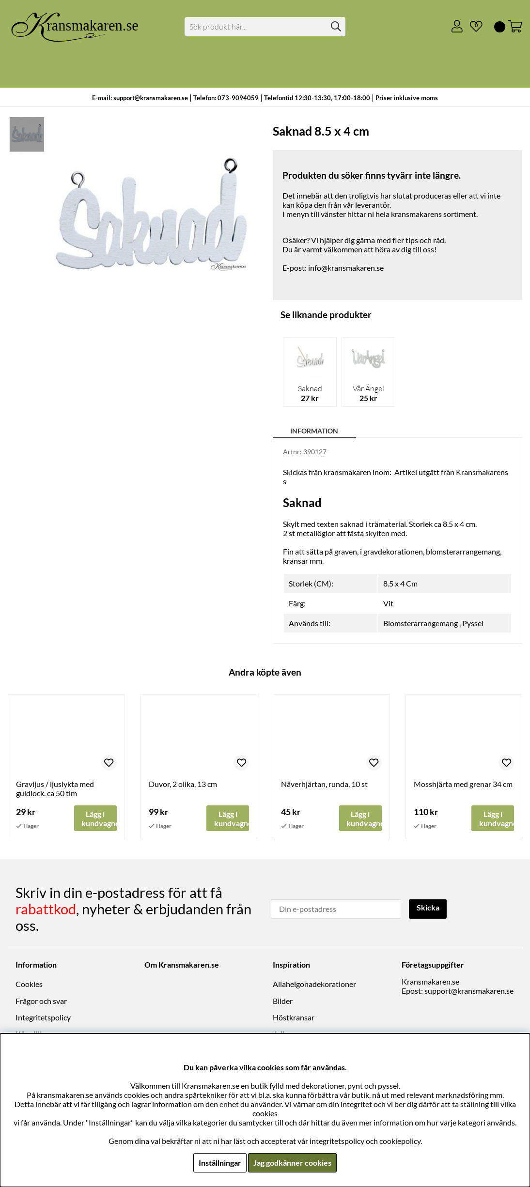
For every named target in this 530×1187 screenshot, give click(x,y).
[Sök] (265, 26)
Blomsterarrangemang (420, 623)
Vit (388, 603)
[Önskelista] (472, 26)
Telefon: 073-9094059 (226, 98)
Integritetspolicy (43, 1017)
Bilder (283, 1000)
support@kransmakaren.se (469, 991)
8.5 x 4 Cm (400, 583)
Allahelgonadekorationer (314, 984)
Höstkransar (293, 1017)
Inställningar (220, 1162)
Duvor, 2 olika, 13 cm (183, 783)
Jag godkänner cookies (292, 1162)
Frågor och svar (41, 1000)
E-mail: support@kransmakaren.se (140, 98)
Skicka (428, 908)
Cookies (29, 984)
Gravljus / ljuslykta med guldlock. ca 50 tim (55, 788)
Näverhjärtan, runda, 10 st (324, 783)
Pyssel (472, 623)
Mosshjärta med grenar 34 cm (463, 783)
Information (314, 431)
